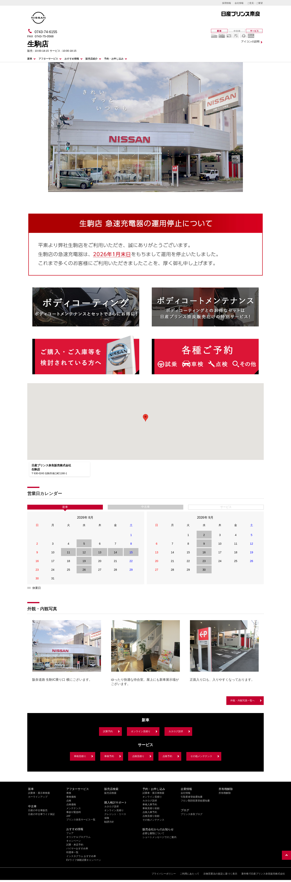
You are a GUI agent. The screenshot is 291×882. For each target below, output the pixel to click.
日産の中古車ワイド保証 (41, 814)
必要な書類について (153, 833)
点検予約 (167, 756)
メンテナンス (73, 808)
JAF (68, 816)
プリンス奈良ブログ (191, 814)
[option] (66, 652)
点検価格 (71, 804)
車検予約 (109, 756)
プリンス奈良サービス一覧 (80, 819)
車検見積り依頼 (150, 808)
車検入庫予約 (149, 804)
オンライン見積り (140, 731)
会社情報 (239, 3)
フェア (70, 833)
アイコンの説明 (250, 41)
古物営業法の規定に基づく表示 (220, 873)
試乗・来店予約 (74, 844)
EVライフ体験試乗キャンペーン (83, 860)
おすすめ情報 (71, 58)
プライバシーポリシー (164, 873)
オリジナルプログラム (78, 837)
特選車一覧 (72, 852)
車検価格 (71, 796)
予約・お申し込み (113, 58)
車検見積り (80, 756)
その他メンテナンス (201, 756)
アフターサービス (48, 58)
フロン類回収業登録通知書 (195, 800)
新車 (29, 58)
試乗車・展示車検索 (39, 793)
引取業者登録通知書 (191, 796)
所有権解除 (225, 793)
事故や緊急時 (73, 812)
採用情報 (226, 3)
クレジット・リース (115, 814)
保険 (106, 818)
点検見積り (138, 756)
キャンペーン (73, 840)
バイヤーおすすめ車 (77, 848)
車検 (68, 793)
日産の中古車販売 (37, 810)
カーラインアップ (37, 796)
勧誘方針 (109, 821)
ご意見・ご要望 (255, 3)
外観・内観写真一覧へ (242, 700)
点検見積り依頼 (150, 816)
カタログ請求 (176, 731)
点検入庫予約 (149, 812)
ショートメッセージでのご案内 (159, 837)
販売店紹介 (91, 58)
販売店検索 (110, 793)
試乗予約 (108, 731)
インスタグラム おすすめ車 (81, 856)
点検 (68, 800)
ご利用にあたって (189, 873)
